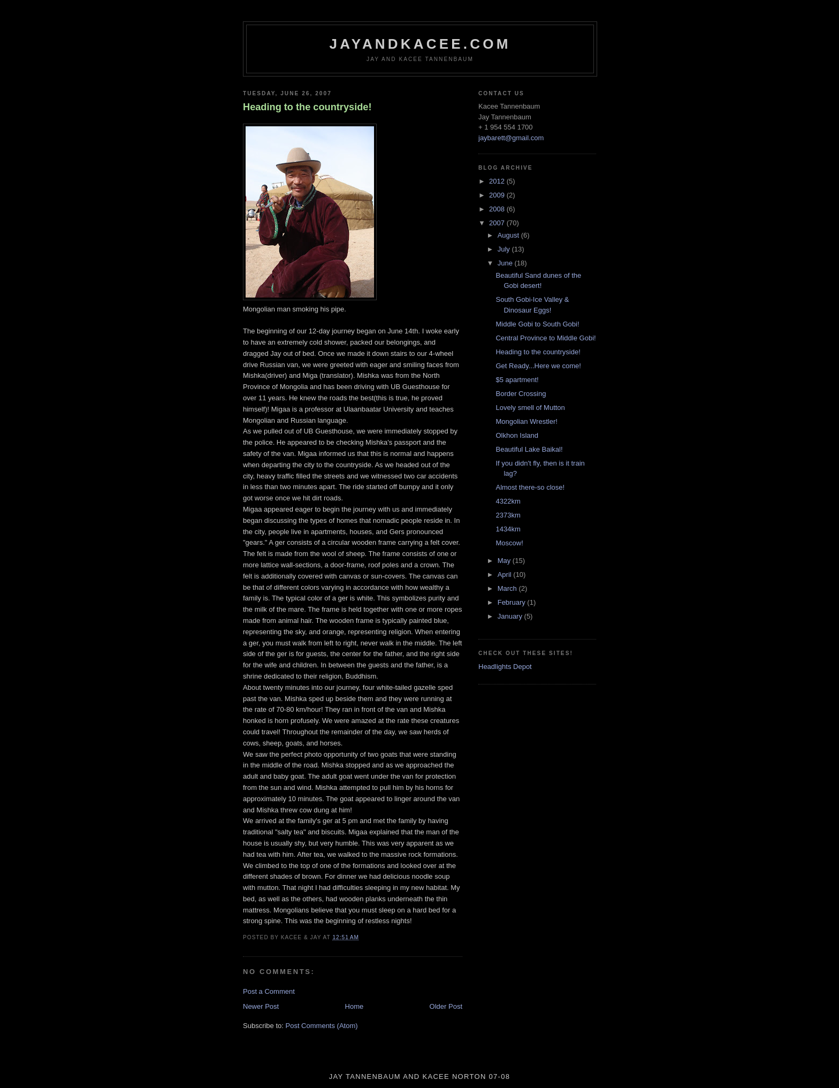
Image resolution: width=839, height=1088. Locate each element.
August (509, 235)
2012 (498, 181)
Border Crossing (520, 394)
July (505, 249)
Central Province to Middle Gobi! (545, 338)
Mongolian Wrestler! (526, 421)
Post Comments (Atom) (322, 1026)
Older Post (446, 1006)
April (506, 574)
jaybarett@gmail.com (511, 138)
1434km (507, 529)
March (508, 588)
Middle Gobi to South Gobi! (537, 324)
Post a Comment (269, 991)
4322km (507, 501)
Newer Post (261, 1006)
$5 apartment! (516, 380)
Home (354, 1006)
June (506, 263)
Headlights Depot (505, 667)
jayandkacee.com (419, 44)
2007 (498, 223)
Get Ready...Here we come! (538, 366)
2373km (507, 515)
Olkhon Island (516, 435)
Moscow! (509, 543)
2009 (498, 195)
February (513, 602)
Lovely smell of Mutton (530, 408)
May (505, 561)
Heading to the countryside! (307, 107)
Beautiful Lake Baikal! (528, 449)
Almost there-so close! (530, 487)
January (511, 616)
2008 (498, 209)
